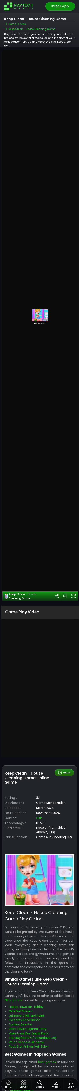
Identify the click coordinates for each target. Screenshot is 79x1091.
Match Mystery (20, 1060)
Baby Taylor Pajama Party (27, 1003)
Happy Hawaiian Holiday (26, 981)
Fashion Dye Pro (20, 999)
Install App (60, 6)
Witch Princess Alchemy (26, 1016)
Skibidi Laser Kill (20, 1073)
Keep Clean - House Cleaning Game (20, 570)
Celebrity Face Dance (25, 994)
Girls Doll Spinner (21, 985)
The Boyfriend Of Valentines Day (33, 1012)
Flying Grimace (20, 1069)
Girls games (13, 974)
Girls (39, 792)
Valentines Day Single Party (29, 1007)
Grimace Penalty (21, 1065)
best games (47, 1036)
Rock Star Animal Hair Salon (29, 1021)
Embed (64, 747)
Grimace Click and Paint (26, 990)
